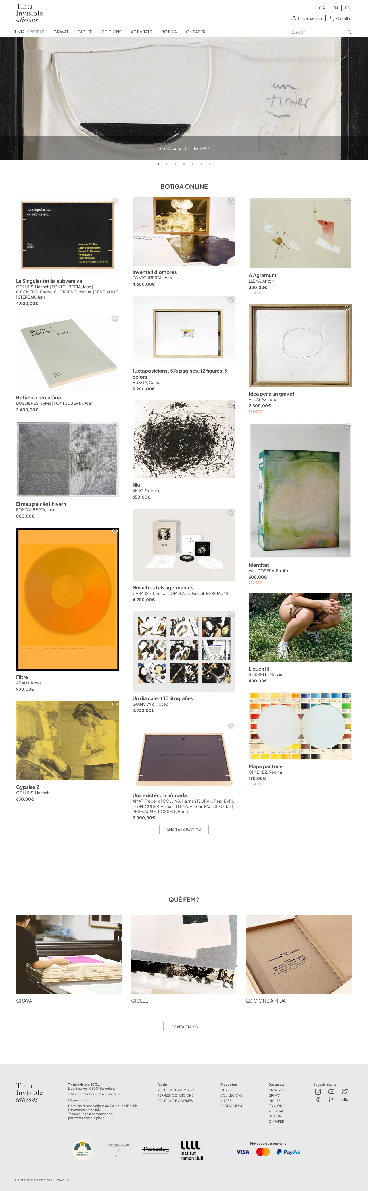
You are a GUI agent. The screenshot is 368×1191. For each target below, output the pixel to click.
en (335, 7)
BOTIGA (169, 31)
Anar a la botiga (184, 829)
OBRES (225, 1090)
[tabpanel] (184, 98)
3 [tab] (175, 164)
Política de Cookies (175, 1100)
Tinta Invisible (31, 1084)
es (347, 7)
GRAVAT (60, 31)
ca (322, 7)
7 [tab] (210, 164)
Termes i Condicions (175, 1095)
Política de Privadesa (176, 1090)
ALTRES (225, 1100)
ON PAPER (196, 31)
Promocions (231, 1106)
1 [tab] (158, 164)
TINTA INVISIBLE (29, 31)
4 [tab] (184, 164)
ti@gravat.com (79, 1100)
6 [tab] (201, 164)
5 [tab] (192, 164)
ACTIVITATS (141, 31)
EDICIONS (112, 31)
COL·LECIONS (231, 1095)
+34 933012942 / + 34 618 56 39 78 (94, 1094)
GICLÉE (85, 31)
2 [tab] (167, 164)
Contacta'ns (184, 1026)
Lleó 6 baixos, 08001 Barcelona (91, 1088)
